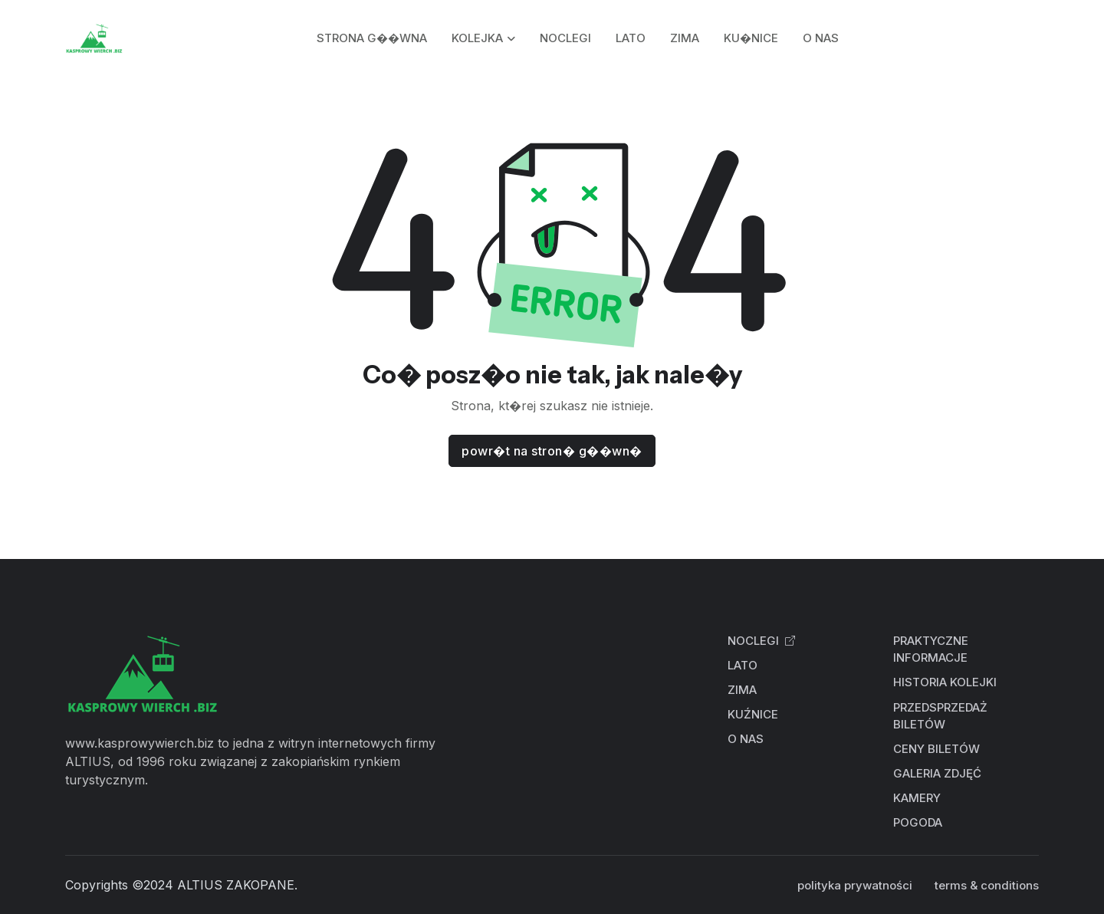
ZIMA (684, 38)
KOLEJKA (477, 38)
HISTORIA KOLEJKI (945, 682)
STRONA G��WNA (372, 38)
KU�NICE (751, 38)
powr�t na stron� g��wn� (552, 451)
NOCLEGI (565, 38)
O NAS (821, 38)
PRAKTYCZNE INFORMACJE (930, 649)
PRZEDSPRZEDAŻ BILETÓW (940, 716)
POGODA (917, 822)
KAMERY (917, 798)
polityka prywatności (854, 885)
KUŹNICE (753, 714)
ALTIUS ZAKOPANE (235, 885)
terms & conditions (987, 885)
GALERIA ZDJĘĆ (937, 773)
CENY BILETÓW (936, 748)
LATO (631, 38)
